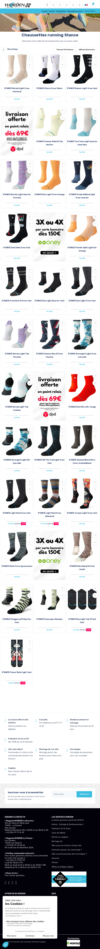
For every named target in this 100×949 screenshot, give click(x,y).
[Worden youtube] (16, 882)
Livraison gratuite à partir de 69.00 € (68, 820)
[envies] (66, 5)
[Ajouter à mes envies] (29, 57)
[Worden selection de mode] (79, 5)
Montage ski (57, 841)
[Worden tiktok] (5, 882)
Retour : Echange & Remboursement (67, 824)
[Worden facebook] (12, 882)
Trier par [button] (64, 50)
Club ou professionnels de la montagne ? (69, 854)
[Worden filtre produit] (3, 49)
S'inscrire (84, 794)
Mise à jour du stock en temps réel (66, 845)
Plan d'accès (10, 828)
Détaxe (55, 862)
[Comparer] (29, 64)
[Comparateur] (73, 5)
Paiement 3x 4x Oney (61, 828)
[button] (53, 5)
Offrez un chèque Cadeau (62, 867)
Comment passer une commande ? (67, 850)
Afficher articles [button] (87, 50)
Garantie (55, 858)
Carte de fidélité (58, 833)
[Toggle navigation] (47, 5)
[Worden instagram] (9, 882)
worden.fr (21, 858)
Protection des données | (22, 942)
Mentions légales (39, 942)
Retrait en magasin (60, 837)
